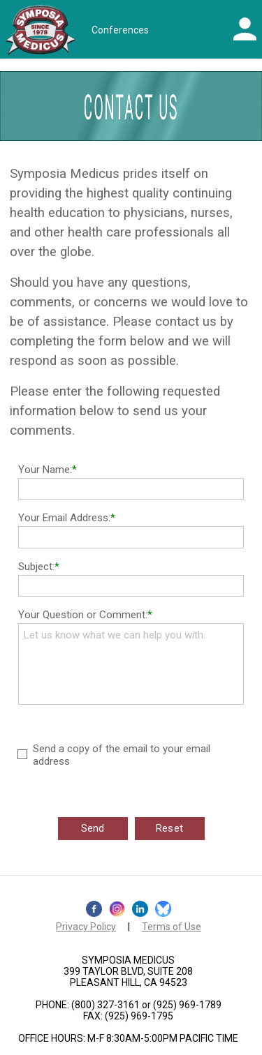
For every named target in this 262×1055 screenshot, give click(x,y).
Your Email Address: (64, 517)
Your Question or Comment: (82, 614)
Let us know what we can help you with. (131, 664)
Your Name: (45, 469)
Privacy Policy (86, 926)
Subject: (36, 566)
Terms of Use (171, 926)
